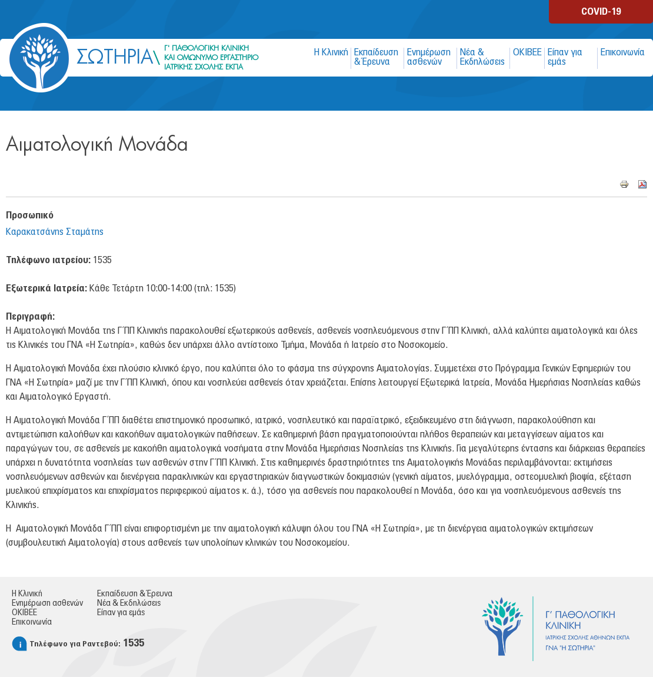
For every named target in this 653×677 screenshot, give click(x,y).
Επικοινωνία (623, 52)
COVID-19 (601, 11)
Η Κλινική (331, 52)
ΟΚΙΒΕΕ (527, 52)
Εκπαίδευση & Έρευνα (376, 57)
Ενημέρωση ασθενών (429, 57)
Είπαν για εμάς (565, 57)
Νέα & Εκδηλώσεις (482, 57)
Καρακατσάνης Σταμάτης (55, 232)
